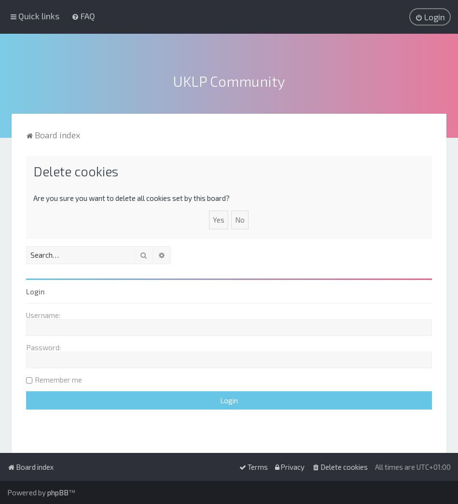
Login (35, 290)
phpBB (58, 492)
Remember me (58, 378)
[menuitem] (83, 16)
